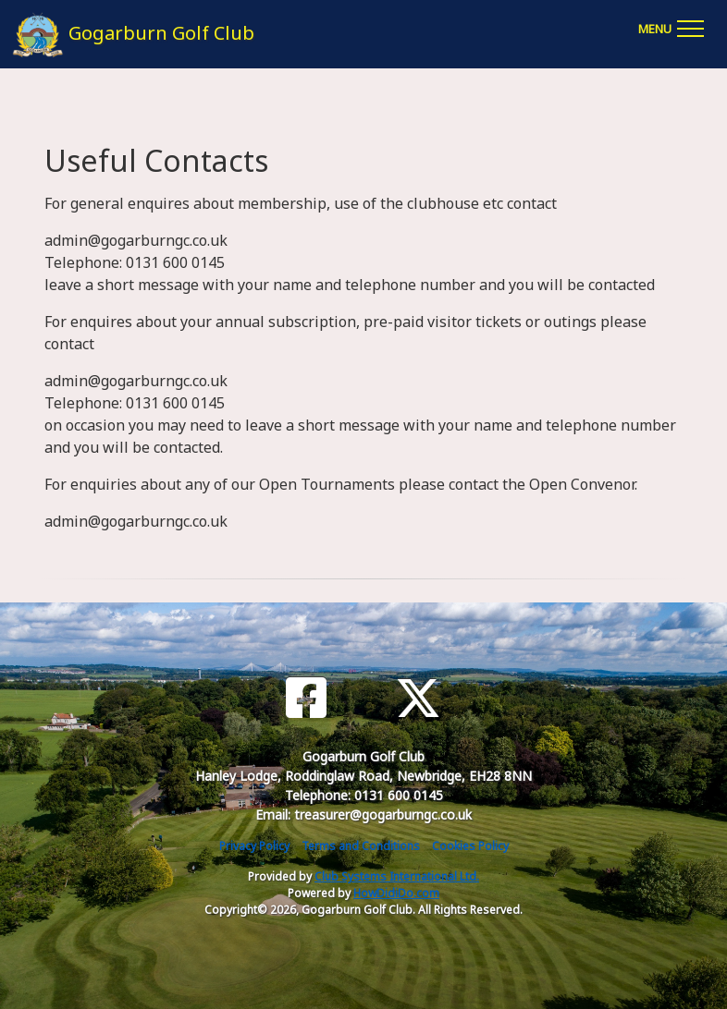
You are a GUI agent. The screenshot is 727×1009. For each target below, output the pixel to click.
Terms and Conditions (361, 846)
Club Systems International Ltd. (396, 876)
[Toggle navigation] (670, 26)
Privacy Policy (254, 846)
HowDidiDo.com (396, 893)
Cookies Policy (470, 846)
